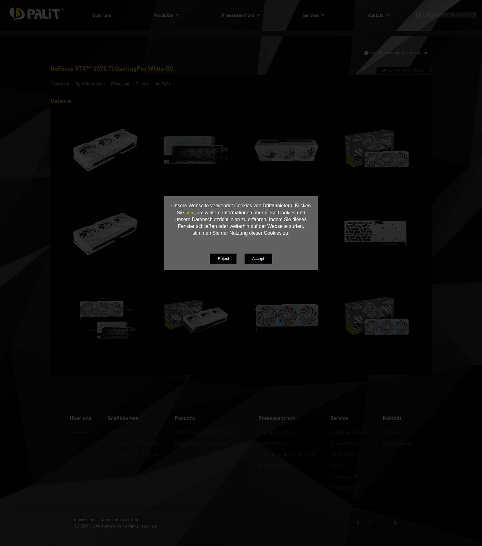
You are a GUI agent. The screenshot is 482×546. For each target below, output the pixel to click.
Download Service (348, 432)
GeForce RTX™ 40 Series (133, 443)
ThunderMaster (345, 443)
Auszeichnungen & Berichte (286, 454)
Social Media (271, 443)
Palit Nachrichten (276, 432)
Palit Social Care (275, 465)
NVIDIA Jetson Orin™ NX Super (206, 432)
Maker (336, 465)
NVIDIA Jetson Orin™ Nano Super (209, 443)
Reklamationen (345, 487)
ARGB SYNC (342, 454)
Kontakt (391, 432)
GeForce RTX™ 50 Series (133, 432)
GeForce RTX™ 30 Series (133, 454)
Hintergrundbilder (348, 476)
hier (189, 212)
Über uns (79, 432)
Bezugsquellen (397, 443)
